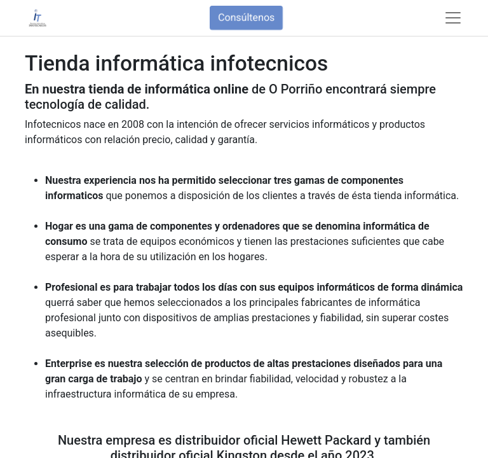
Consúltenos (246, 17)
